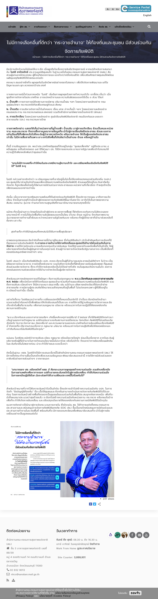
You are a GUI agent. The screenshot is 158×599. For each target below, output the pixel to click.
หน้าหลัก (12, 26)
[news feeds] (7, 580)
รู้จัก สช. (27, 26)
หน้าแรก (36, 64)
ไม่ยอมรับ (122, 593)
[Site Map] (13, 580)
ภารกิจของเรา (46, 26)
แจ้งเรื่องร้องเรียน (20, 34)
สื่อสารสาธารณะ (70, 26)
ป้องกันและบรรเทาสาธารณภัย (97, 285)
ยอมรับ (135, 593)
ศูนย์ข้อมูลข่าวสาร (96, 26)
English (147, 15)
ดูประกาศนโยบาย (86, 548)
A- (108, 9)
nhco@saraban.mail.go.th (23, 574)
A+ (117, 9)
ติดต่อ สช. (118, 26)
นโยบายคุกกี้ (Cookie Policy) (55, 595)
